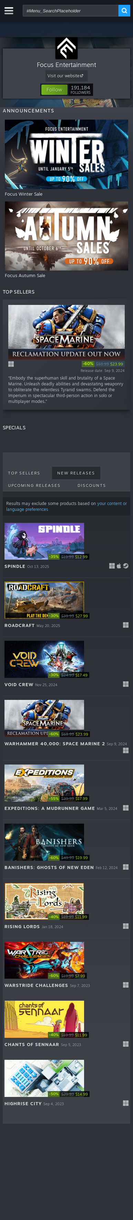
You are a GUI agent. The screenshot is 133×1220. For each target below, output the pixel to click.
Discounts (92, 485)
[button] (54, 90)
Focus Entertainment (66, 64)
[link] (103, 364)
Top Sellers (24, 473)
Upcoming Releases (34, 485)
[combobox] (71, 11)
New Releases (76, 473)
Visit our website (66, 75)
